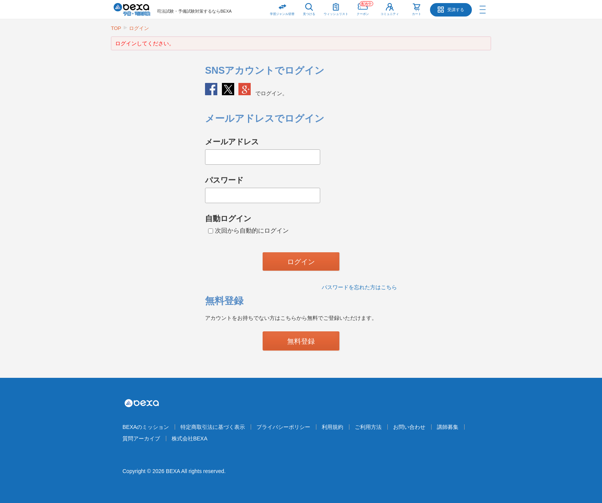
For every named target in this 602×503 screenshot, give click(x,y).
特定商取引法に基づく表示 (212, 427)
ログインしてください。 (144, 43)
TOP (116, 28)
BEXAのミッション (145, 427)
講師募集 (447, 427)
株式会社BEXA (189, 438)
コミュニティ (389, 14)
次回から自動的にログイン (248, 230)
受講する (455, 9)
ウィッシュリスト (336, 8)
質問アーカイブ (141, 438)
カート (416, 14)
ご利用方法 (368, 427)
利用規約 (332, 427)
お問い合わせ (409, 427)
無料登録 (301, 341)
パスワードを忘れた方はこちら (359, 287)
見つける (309, 14)
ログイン (139, 28)
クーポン (365, 8)
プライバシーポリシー (283, 427)
